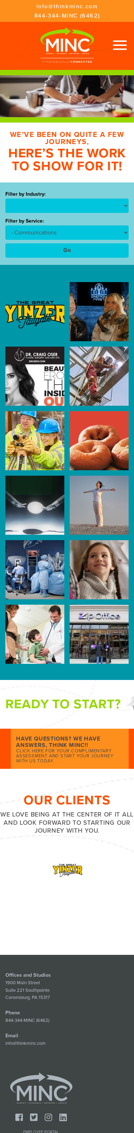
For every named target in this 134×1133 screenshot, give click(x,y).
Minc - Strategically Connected (67, 45)
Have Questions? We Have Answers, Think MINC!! (69, 749)
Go (67, 250)
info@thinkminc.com (67, 6)
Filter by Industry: (25, 194)
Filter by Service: (24, 221)
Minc (41, 1088)
